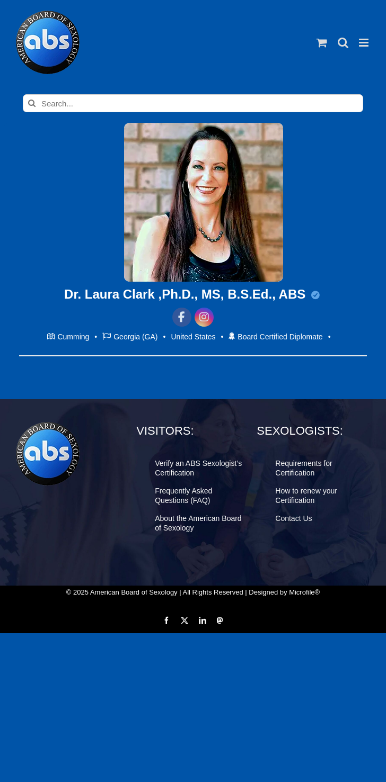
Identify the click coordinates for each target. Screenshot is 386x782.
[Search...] (193, 103)
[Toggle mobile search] (343, 42)
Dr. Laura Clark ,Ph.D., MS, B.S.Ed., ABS (192, 294)
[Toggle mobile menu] (364, 42)
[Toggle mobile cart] (322, 42)
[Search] (32, 103)
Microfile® (304, 592)
